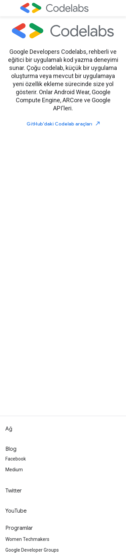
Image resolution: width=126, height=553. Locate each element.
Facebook (15, 459)
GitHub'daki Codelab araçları (64, 123)
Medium (14, 469)
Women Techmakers (27, 539)
